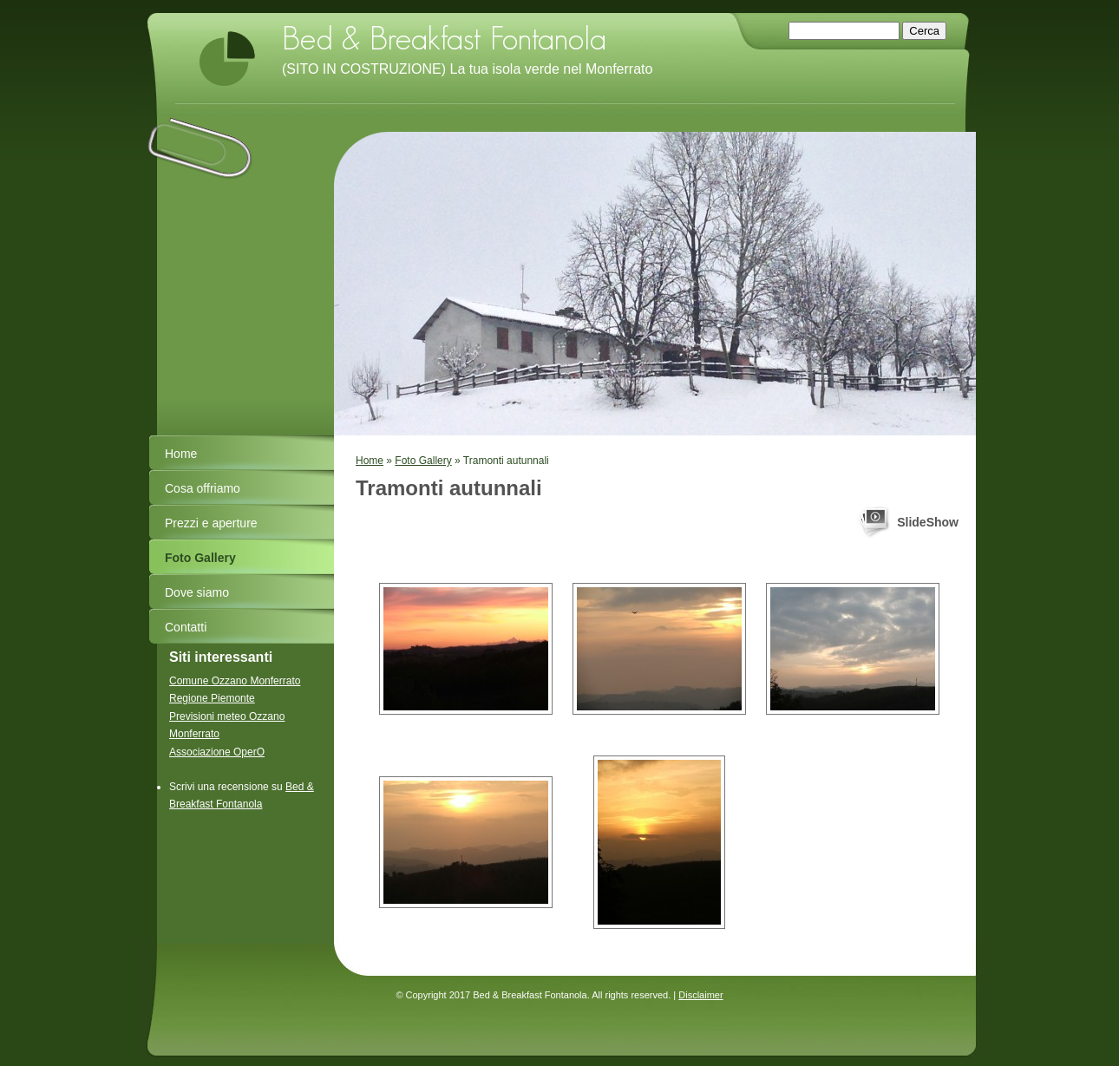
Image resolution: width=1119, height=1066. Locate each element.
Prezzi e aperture (211, 523)
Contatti (185, 627)
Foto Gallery (423, 461)
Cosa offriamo (202, 488)
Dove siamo (197, 592)
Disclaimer (700, 995)
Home (369, 461)
